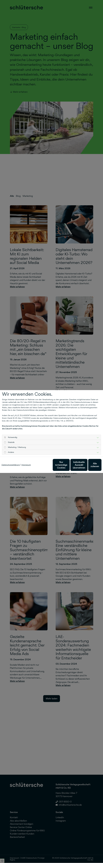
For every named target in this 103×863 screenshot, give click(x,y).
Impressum (26, 458)
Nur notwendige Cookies (41, 466)
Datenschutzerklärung (11, 458)
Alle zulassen (89, 466)
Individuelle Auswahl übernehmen (65, 466)
